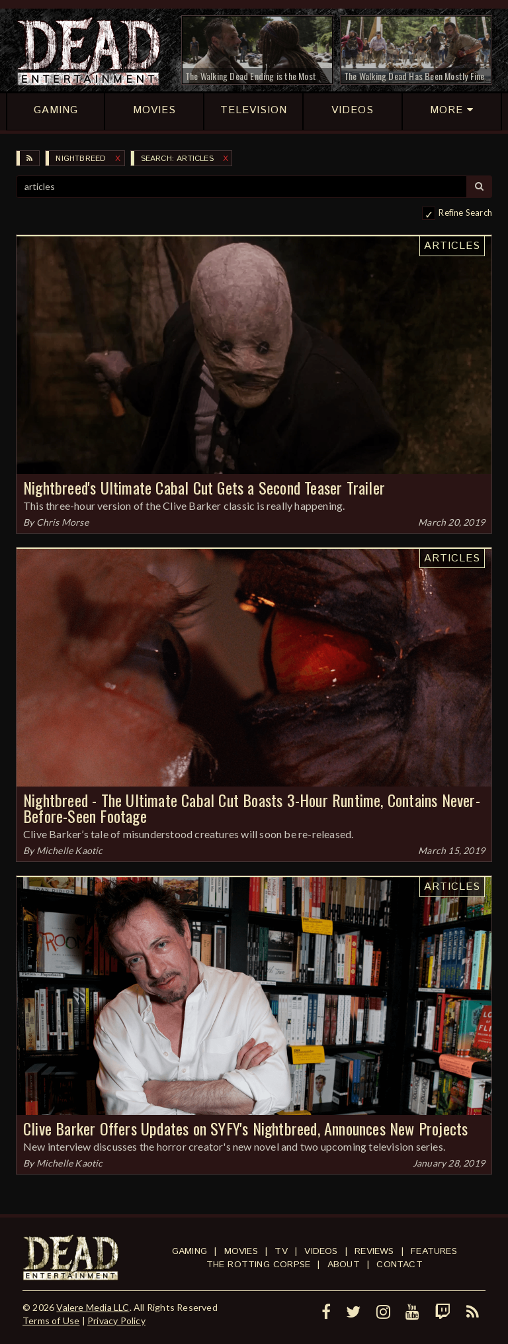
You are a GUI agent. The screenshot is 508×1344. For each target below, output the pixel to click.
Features (434, 1251)
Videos (320, 1251)
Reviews (374, 1251)
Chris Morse (62, 522)
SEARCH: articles (177, 158)
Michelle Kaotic (69, 850)
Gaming (189, 1251)
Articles (452, 246)
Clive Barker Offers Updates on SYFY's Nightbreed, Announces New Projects (245, 1128)
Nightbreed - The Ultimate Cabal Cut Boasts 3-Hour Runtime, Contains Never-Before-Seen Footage (251, 808)
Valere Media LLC (92, 1307)
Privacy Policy (116, 1320)
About (343, 1264)
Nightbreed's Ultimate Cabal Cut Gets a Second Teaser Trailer (204, 487)
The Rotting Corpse (258, 1264)
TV (281, 1251)
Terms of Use (50, 1320)
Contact (399, 1264)
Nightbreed (81, 158)
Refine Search (465, 212)
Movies (241, 1251)
